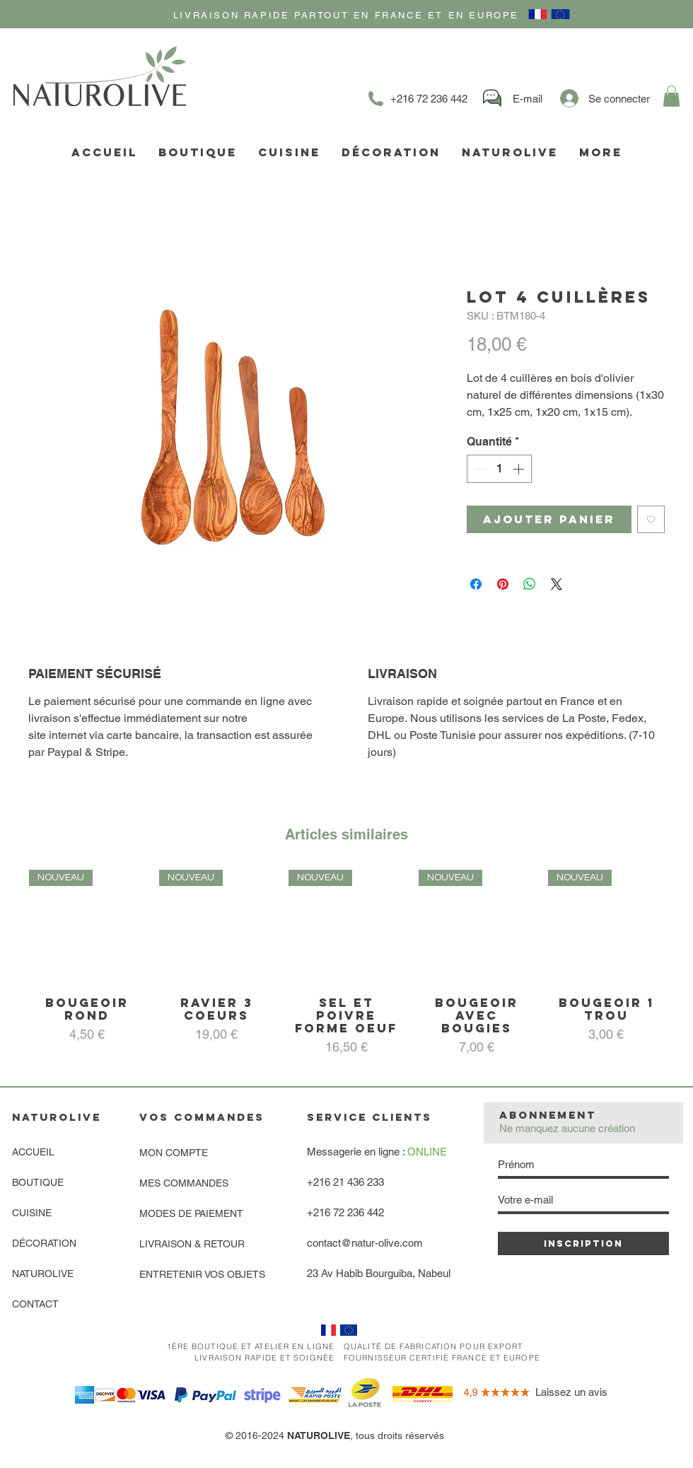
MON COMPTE (173, 1152)
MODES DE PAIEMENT (191, 1213)
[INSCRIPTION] (583, 1243)
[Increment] (520, 468)
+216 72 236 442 (345, 1212)
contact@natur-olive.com (365, 1243)
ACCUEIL (33, 1152)
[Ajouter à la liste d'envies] (651, 519)
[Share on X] (556, 584)
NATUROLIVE (43, 1273)
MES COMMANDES (183, 1183)
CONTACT (35, 1304)
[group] (346, 963)
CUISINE (32, 1212)
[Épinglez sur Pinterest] (502, 584)
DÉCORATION (44, 1243)
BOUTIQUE (38, 1182)
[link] (671, 96)
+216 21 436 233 (345, 1182)
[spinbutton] (499, 468)
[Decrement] (479, 468)
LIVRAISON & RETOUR (192, 1243)
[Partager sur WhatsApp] (529, 584)
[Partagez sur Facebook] (475, 584)
